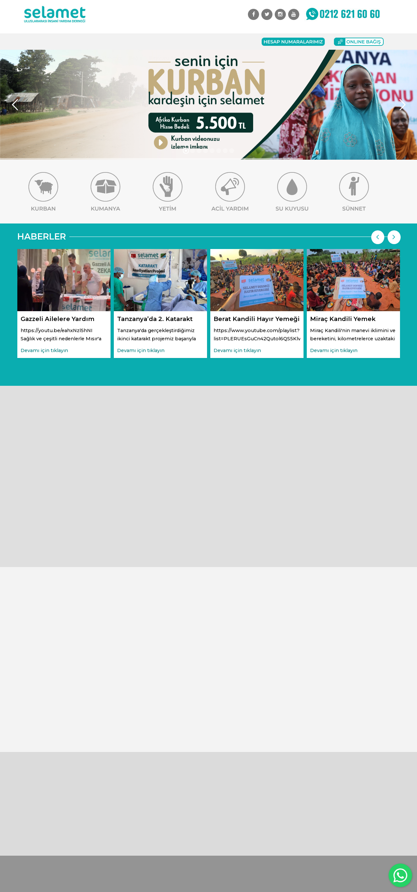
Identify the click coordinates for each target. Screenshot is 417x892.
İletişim (207, 42)
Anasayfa (37, 42)
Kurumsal (67, 42)
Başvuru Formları (170, 42)
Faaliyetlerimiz (103, 42)
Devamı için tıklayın (44, 350)
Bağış (135, 42)
